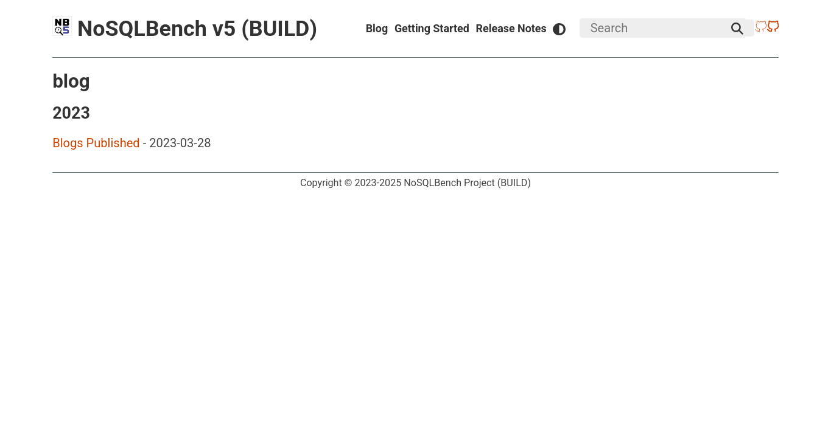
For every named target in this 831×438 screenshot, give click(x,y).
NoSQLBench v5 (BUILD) (184, 28)
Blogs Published (96, 143)
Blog (377, 28)
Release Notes (511, 28)
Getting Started (431, 28)
